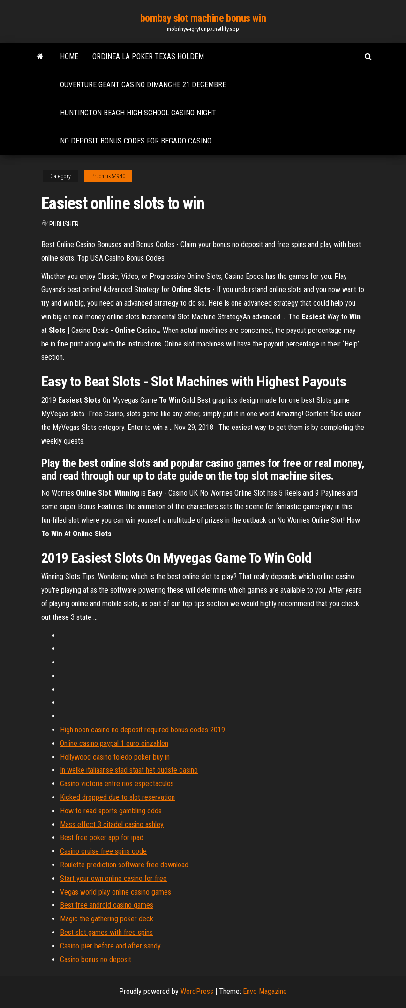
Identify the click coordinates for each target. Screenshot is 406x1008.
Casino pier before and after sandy (110, 945)
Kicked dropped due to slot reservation (117, 797)
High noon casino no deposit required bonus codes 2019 (142, 729)
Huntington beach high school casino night (138, 112)
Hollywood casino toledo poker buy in (115, 756)
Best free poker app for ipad (101, 837)
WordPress (196, 991)
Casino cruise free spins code (103, 851)
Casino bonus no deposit (95, 959)
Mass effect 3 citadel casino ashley (112, 824)
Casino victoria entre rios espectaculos (117, 783)
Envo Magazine (265, 991)
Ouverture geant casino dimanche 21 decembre (143, 84)
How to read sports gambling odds (111, 810)
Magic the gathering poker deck (106, 918)
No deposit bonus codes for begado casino (135, 140)
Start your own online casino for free (113, 878)
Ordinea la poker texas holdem (148, 56)
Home (69, 56)
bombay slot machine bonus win (203, 18)
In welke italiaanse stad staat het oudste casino (129, 770)
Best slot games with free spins (106, 932)
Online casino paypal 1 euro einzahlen (114, 743)
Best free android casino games (106, 905)
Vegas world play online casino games (115, 892)
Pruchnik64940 (108, 176)
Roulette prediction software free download (124, 864)
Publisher (64, 224)
